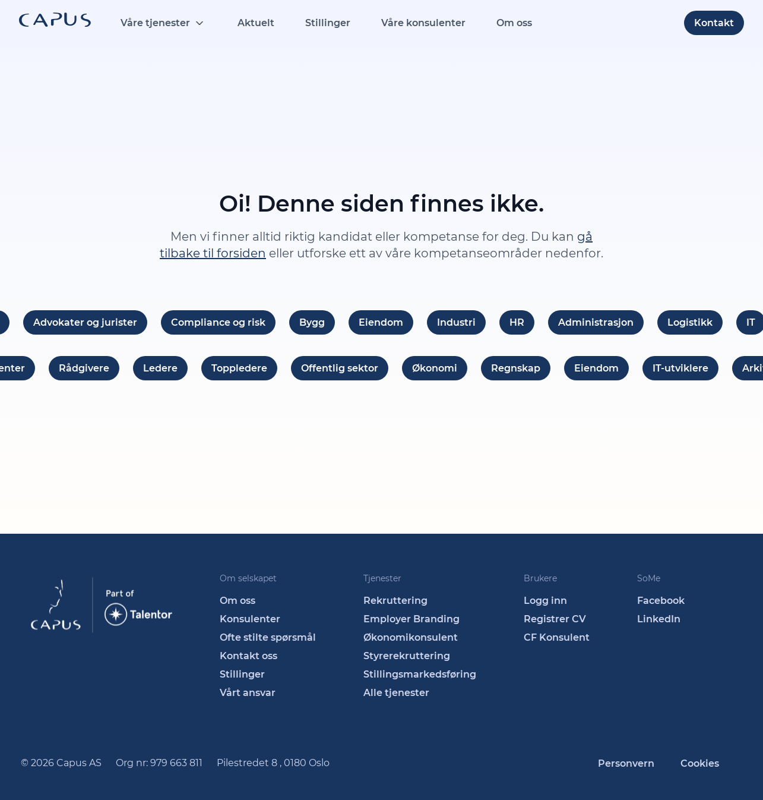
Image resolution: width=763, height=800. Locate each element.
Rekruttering (395, 600)
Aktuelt (256, 23)
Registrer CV (555, 619)
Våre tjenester (155, 23)
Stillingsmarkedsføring (419, 674)
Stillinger (327, 23)
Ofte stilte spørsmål (268, 637)
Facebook (661, 600)
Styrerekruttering (406, 656)
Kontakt (714, 23)
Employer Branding (411, 619)
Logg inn (545, 600)
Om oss (514, 23)
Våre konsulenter (423, 23)
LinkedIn (658, 619)
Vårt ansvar (248, 692)
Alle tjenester (396, 692)
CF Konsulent (557, 637)
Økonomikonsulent (410, 637)
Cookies (699, 763)
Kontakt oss (248, 656)
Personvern (626, 763)
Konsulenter (250, 619)
